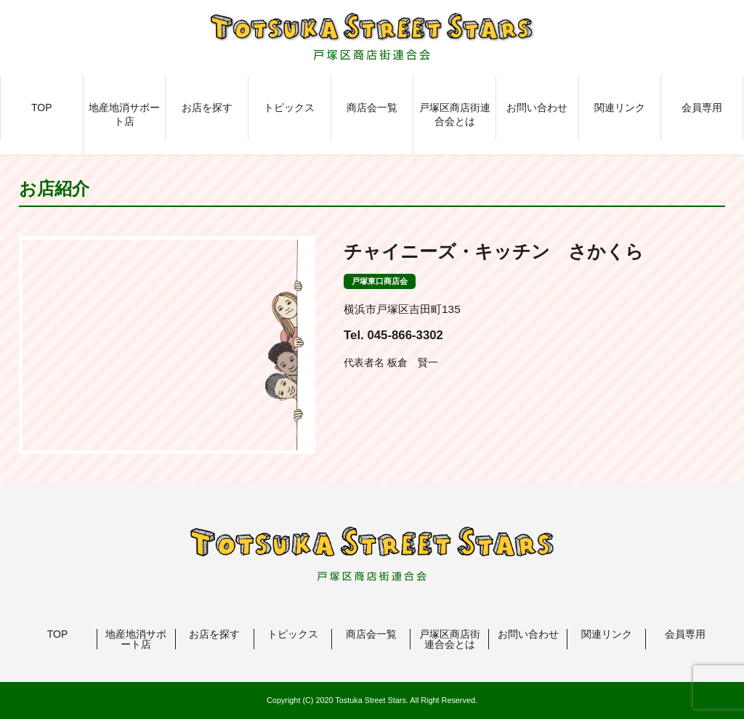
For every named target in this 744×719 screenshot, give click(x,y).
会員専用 (702, 107)
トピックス (289, 107)
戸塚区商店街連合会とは (454, 115)
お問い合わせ (536, 107)
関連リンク (619, 107)
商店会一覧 (372, 107)
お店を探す (207, 107)
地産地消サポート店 (124, 115)
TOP (41, 107)
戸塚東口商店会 (380, 281)
